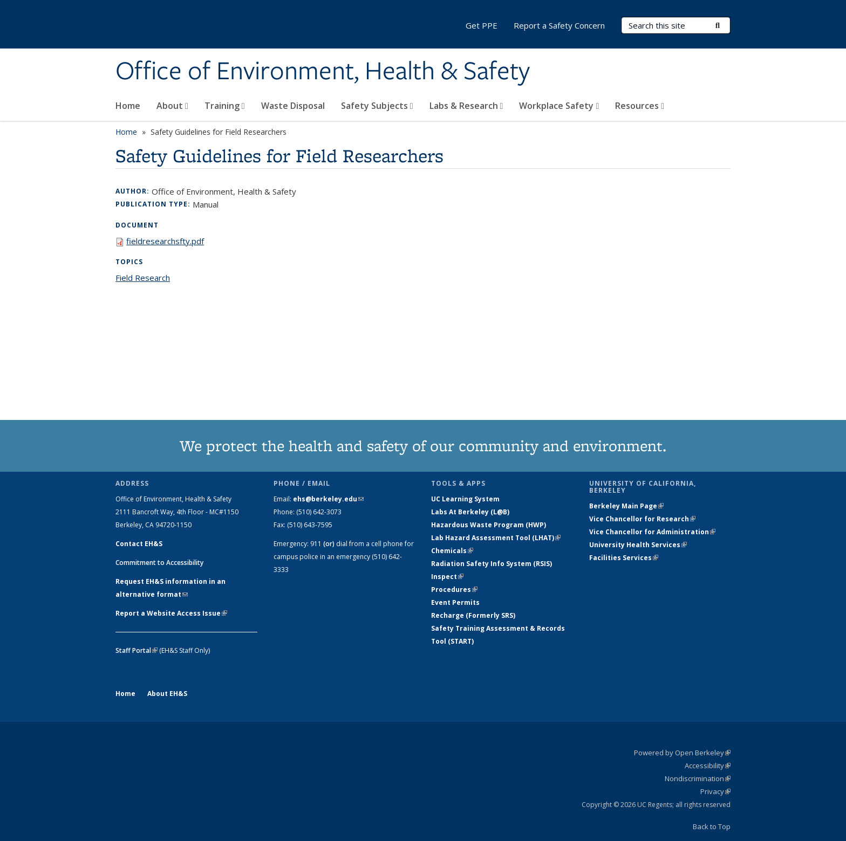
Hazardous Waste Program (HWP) (488, 524)
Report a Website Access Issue (171, 613)
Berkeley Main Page (626, 506)
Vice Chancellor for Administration (652, 531)
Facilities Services (623, 557)
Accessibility (708, 765)
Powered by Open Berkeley (682, 752)
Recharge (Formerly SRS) (473, 615)
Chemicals (452, 550)
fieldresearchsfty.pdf (165, 241)
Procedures (454, 589)
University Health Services (638, 544)
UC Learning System (465, 499)
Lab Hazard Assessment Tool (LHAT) (496, 537)
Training (224, 106)
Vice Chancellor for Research (642, 518)
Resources (639, 106)
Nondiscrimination (698, 778)
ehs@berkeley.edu (328, 499)
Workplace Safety (559, 106)
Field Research (142, 277)
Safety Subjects (377, 106)
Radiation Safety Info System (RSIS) (491, 563)
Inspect (447, 576)
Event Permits (455, 602)
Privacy (715, 791)
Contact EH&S (138, 543)
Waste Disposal (293, 106)
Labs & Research (466, 106)
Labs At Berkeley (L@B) (470, 511)
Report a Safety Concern (559, 25)
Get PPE (481, 25)
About (172, 106)
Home (127, 106)
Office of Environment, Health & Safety (322, 72)
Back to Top (712, 826)
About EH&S (167, 693)
